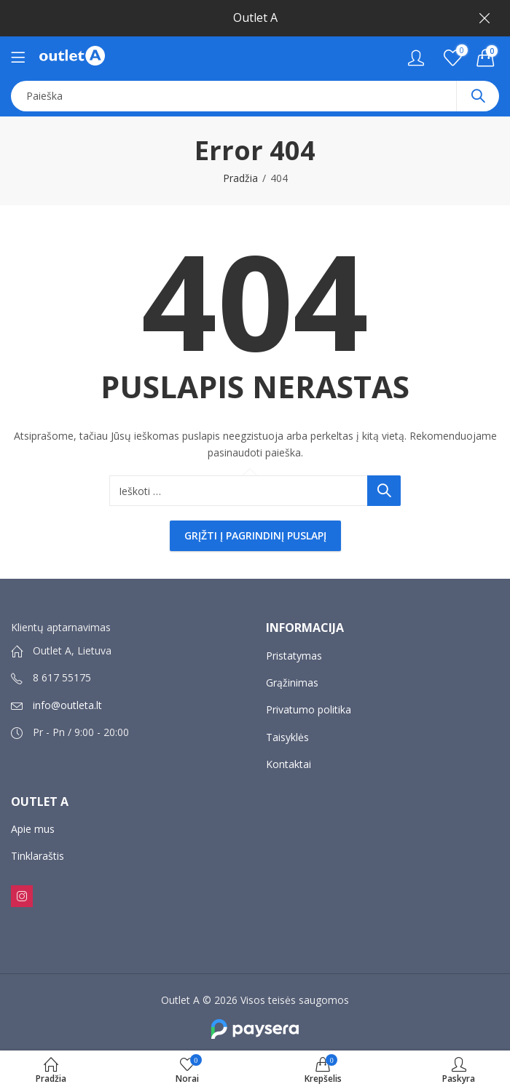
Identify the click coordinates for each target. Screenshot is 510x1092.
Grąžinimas (292, 682)
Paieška (478, 96)
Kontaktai (288, 764)
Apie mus (33, 829)
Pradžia (240, 178)
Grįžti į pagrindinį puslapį (255, 535)
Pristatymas (294, 655)
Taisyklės (287, 737)
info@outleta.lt (67, 705)
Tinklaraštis (37, 856)
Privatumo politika (308, 709)
